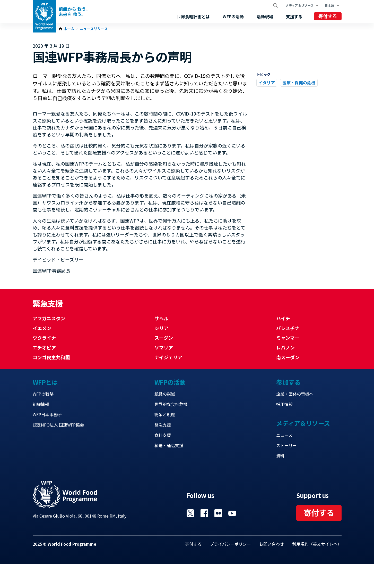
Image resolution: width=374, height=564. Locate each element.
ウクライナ (44, 337)
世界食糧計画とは (193, 16)
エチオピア (44, 347)
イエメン (42, 328)
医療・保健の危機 (298, 82)
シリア (161, 328)
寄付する (327, 16)
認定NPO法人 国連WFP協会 (58, 425)
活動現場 (265, 16)
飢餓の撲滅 (164, 394)
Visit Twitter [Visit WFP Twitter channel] (190, 513)
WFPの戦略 (43, 394)
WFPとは (45, 382)
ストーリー (286, 445)
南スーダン (287, 357)
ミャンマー (287, 337)
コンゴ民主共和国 (51, 357)
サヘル (161, 318)
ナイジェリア (168, 357)
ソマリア (163, 347)
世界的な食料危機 (170, 404)
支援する (294, 16)
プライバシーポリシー (230, 544)
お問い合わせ (271, 544)
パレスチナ (287, 328)
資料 (280, 456)
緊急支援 (162, 425)
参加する (288, 382)
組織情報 (41, 404)
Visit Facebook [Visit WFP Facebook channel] (204, 513)
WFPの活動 (233, 16)
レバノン (285, 347)
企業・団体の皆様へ (294, 394)
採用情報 (284, 404)
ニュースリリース (94, 29)
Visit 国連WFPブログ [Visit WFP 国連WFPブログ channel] (218, 513)
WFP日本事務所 (47, 414)
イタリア (267, 82)
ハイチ (283, 318)
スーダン (163, 337)
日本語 (329, 5)
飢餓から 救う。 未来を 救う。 (74, 11)
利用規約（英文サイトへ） (317, 544)
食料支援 (162, 435)
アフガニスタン (49, 318)
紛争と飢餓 (164, 414)
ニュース (284, 435)
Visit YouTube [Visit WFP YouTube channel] (232, 513)
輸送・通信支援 (168, 445)
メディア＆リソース (299, 5)
